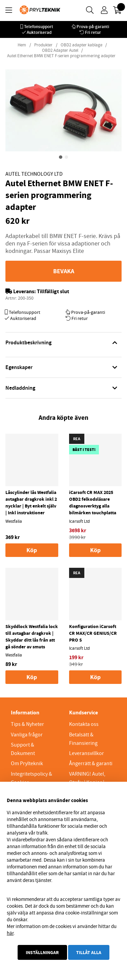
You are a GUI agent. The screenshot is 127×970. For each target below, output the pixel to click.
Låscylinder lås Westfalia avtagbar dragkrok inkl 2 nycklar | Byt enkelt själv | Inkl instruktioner (31, 502)
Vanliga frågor (27, 734)
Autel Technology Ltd (34, 174)
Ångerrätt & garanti (90, 763)
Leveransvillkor (86, 753)
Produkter (43, 45)
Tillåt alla (88, 952)
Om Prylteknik (27, 763)
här (10, 933)
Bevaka (63, 271)
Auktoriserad (39, 32)
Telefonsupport (38, 26)
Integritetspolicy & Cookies (31, 778)
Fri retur (93, 32)
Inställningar (42, 952)
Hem (22, 45)
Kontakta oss (84, 724)
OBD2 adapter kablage (81, 45)
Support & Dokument (23, 749)
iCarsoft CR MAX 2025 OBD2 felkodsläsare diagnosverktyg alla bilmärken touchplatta (92, 502)
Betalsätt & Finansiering (83, 739)
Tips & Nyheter (27, 724)
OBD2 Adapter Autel (60, 50)
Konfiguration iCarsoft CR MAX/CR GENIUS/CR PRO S (93, 633)
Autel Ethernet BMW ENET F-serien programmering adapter (61, 56)
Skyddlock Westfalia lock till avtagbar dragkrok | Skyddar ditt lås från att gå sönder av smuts (31, 636)
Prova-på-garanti (93, 26)
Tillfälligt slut (53, 291)
